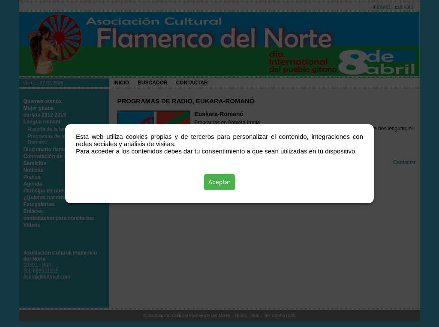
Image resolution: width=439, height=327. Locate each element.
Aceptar (219, 182)
